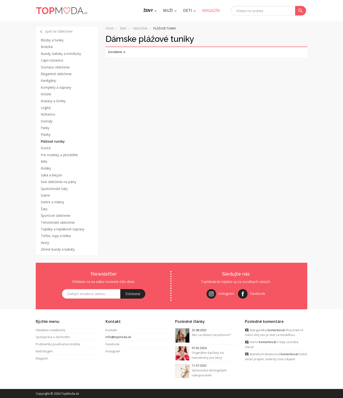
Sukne (45, 195)
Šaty (44, 209)
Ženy (148, 10)
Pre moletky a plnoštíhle (59, 155)
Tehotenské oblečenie (58, 222)
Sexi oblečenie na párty (58, 182)
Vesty (45, 242)
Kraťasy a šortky (53, 101)
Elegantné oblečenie (56, 74)
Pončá (45, 148)
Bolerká (47, 46)
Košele (46, 94)
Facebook (113, 344)
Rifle (44, 161)
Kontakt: (111, 330)
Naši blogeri (44, 351)
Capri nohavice (52, 60)
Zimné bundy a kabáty (58, 249)
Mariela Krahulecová (265, 354)
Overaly (46, 121)
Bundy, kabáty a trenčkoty (61, 53)
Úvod (110, 28)
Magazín (42, 358)
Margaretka (258, 330)
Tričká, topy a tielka (56, 235)
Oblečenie (140, 28)
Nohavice (48, 114)
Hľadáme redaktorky (51, 330)
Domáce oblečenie (55, 67)
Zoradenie (116, 52)
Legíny (46, 107)
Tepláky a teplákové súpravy (62, 229)
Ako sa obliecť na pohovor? (211, 335)
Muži (168, 10)
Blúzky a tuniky (52, 40)
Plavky (45, 134)
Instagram (113, 351)
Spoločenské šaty (54, 188)
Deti (187, 10)
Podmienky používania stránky (58, 344)
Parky (45, 128)
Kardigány (48, 80)
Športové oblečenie (56, 215)
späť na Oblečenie (55, 31)
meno (254, 342)
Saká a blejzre (51, 175)
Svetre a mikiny (52, 202)
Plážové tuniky (53, 141)
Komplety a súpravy (56, 87)
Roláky (46, 168)
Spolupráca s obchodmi (53, 337)
